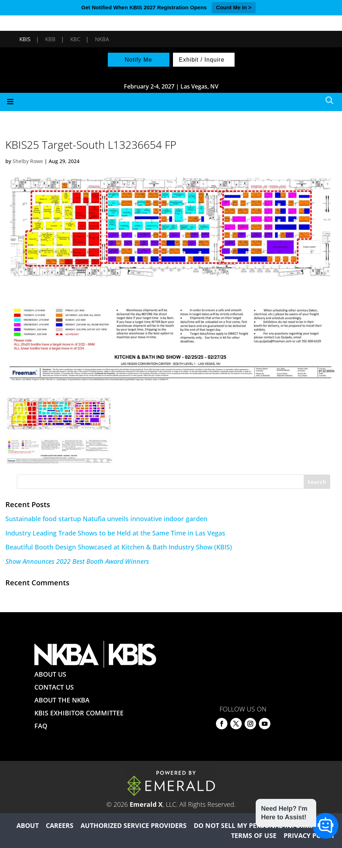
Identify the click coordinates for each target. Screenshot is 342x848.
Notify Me (138, 60)
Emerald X (146, 804)
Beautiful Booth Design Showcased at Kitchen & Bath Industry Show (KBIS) (118, 547)
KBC (75, 39)
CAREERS (59, 825)
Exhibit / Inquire (202, 60)
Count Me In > (233, 7)
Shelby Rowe (28, 161)
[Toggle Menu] (171, 102)
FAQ (40, 725)
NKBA (102, 39)
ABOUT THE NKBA (62, 700)
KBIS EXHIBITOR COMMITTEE (79, 713)
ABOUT (27, 825)
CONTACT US (54, 687)
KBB (50, 39)
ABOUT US (50, 674)
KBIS (24, 39)
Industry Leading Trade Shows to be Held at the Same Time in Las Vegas (115, 533)
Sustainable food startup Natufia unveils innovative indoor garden (106, 518)
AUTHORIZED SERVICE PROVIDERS (134, 825)
